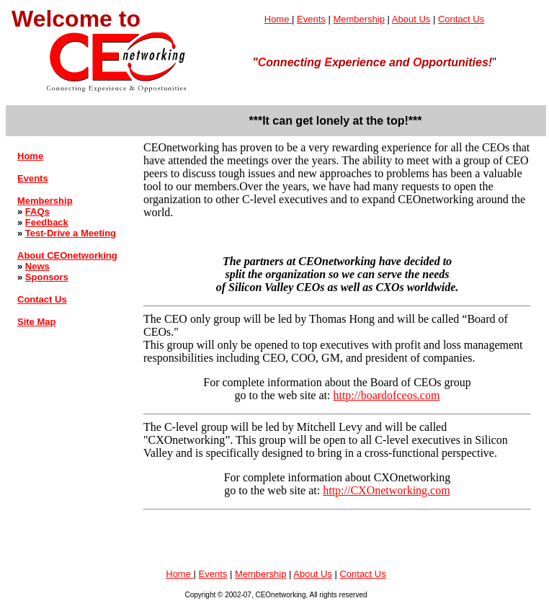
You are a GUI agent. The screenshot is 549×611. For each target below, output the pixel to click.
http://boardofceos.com (386, 395)
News (37, 266)
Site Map (36, 321)
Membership (359, 19)
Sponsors (46, 277)
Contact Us (461, 19)
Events (311, 19)
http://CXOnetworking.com (386, 490)
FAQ (35, 211)
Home (278, 19)
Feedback (46, 222)
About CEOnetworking (67, 255)
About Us (411, 19)
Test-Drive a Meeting (70, 233)
